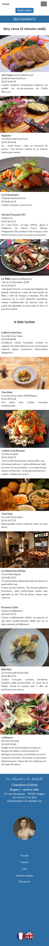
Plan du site (25, 881)
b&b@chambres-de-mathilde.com (24, 800)
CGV (24, 868)
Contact (24, 862)
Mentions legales (24, 875)
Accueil (24, 855)
